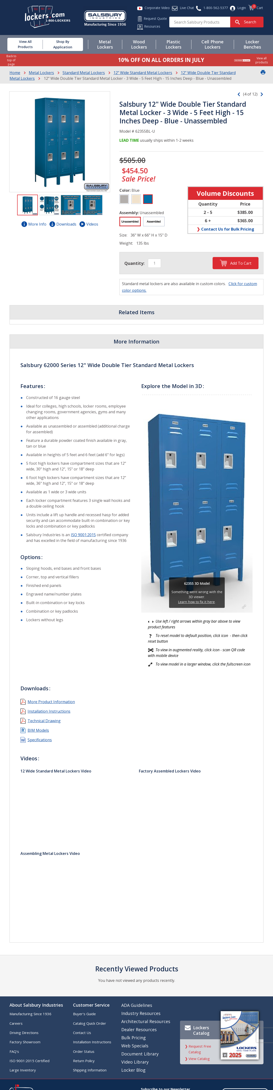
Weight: (126, 243)
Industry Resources (141, 1013)
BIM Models (38, 730)
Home (15, 72)
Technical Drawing (44, 720)
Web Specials (134, 1046)
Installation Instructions (49, 711)
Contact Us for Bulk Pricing (227, 229)
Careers (16, 1023)
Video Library (135, 1062)
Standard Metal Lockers (84, 72)
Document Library (140, 1054)
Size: (123, 235)
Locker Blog (133, 1070)
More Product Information (51, 701)
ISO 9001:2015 (83, 534)
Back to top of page (11, 60)
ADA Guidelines (136, 1005)
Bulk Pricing (133, 1037)
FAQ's (14, 1051)
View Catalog (199, 1058)
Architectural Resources (145, 1021)
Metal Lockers (41, 72)
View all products (261, 60)
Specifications (40, 739)
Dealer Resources (139, 1029)
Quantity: (134, 263)
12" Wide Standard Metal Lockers (142, 72)
